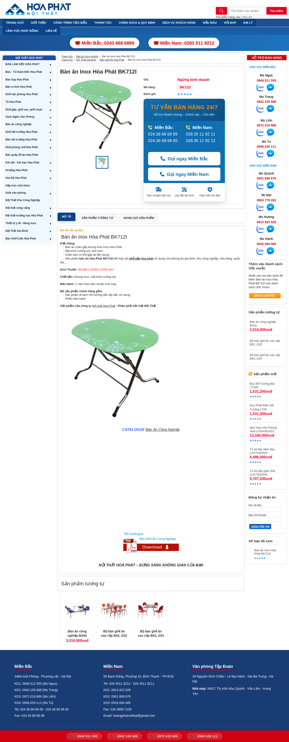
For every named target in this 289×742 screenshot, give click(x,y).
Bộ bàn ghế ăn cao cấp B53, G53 (151, 633)
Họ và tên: (255, 505)
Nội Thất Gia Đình (16, 230)
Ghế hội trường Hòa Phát (21, 131)
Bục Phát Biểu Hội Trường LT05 (262, 407)
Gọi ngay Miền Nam (184, 174)
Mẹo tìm (247, 17)
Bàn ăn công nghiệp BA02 (77, 633)
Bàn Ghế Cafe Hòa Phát (20, 238)
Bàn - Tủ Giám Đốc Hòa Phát (23, 72)
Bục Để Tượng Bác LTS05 (262, 385)
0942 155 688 (266, 101)
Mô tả (66, 216)
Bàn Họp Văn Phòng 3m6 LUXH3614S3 (263, 429)
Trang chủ (67, 56)
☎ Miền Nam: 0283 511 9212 (183, 43)
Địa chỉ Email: (258, 515)
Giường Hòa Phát (16, 170)
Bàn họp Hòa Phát (17, 79)
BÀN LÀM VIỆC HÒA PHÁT (22, 64)
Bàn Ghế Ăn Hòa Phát (112, 59)
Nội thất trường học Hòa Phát (24, 215)
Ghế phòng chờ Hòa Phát (21, 147)
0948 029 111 (266, 146)
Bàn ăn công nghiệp (18, 124)
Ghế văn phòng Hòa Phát (21, 94)
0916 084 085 (266, 244)
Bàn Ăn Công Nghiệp (162, 430)
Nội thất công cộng (17, 207)
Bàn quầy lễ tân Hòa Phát (21, 154)
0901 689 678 (266, 178)
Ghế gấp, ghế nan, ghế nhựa (23, 109)
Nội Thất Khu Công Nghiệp (22, 200)
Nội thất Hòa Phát (103, 306)
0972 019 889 (266, 125)
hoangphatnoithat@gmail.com (134, 715)
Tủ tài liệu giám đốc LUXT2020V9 (262, 472)
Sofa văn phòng (15, 192)
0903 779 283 (266, 200)
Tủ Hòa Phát (13, 101)
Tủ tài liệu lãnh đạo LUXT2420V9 (262, 451)
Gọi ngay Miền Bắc (184, 158)
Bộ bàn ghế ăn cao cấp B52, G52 (114, 633)
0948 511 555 (266, 80)
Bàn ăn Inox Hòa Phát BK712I (265, 552)
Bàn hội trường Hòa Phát (21, 139)
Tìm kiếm (276, 11)
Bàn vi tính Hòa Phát (18, 86)
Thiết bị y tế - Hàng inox (20, 223)
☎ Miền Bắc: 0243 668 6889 (104, 43)
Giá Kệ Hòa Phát (16, 177)
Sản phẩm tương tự (97, 218)
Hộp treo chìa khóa (17, 185)
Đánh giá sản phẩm (139, 218)
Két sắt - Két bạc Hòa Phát (22, 162)
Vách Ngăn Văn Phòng (19, 116)
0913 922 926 (266, 222)
